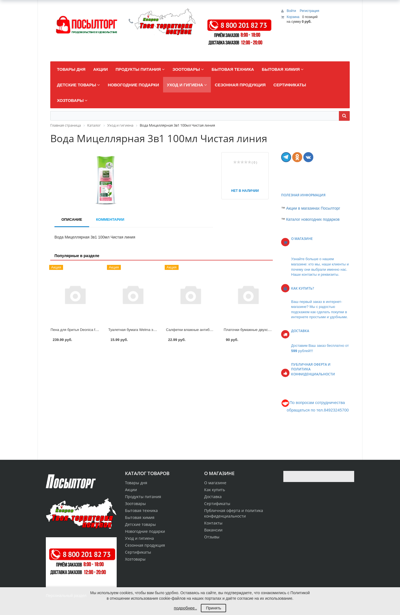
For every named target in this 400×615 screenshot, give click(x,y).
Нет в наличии (245, 191)
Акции (131, 489)
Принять (213, 608)
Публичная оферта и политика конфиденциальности (233, 513)
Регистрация (309, 11)
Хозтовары (135, 559)
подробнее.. (185, 608)
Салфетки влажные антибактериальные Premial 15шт (211, 330)
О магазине (215, 482)
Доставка (213, 496)
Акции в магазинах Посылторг (313, 208)
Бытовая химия (139, 517)
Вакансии (213, 530)
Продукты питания (143, 496)
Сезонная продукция (145, 545)
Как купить (214, 489)
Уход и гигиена (139, 538)
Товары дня (136, 482)
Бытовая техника (141, 510)
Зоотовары (135, 503)
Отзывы (211, 536)
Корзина (293, 17)
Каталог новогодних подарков (313, 219)
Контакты (213, 523)
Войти (292, 11)
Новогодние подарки (145, 531)
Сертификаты (217, 503)
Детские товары (140, 524)
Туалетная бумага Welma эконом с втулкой (144, 330)
